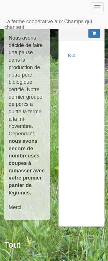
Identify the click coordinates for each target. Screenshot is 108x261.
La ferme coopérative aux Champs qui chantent (48, 24)
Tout (71, 55)
